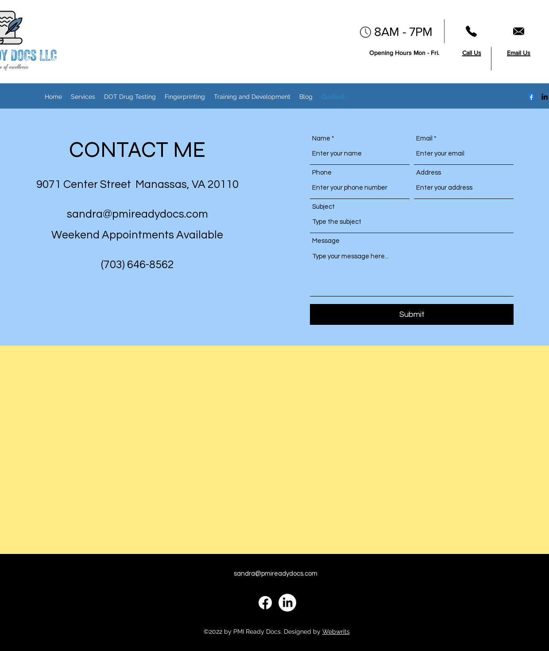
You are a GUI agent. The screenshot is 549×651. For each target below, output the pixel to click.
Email (424, 138)
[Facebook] (531, 96)
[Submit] (412, 314)
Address (428, 172)
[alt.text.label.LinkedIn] (544, 96)
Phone (322, 172)
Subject (323, 206)
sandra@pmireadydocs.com (137, 214)
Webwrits (336, 631)
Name (321, 138)
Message (326, 241)
